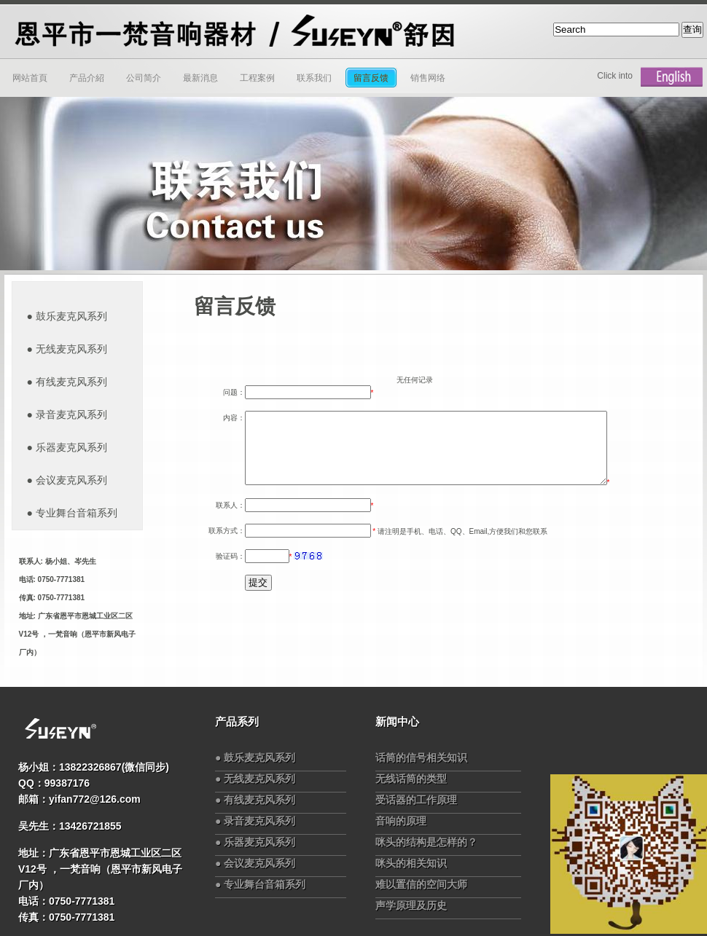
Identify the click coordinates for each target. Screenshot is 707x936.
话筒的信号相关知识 (421, 757)
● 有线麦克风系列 (255, 800)
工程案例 (257, 78)
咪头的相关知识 (411, 863)
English (671, 77)
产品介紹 (86, 78)
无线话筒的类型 (411, 778)
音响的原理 (400, 821)
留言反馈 (371, 78)
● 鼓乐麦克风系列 (255, 757)
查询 (692, 29)
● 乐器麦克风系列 (255, 842)
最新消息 (200, 78)
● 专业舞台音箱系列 (260, 884)
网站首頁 (29, 78)
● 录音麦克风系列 (255, 821)
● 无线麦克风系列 (255, 778)
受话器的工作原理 (416, 800)
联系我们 (314, 78)
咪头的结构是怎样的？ (426, 842)
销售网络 (427, 78)
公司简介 (143, 78)
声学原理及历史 (411, 905)
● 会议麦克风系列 (255, 863)
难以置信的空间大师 (421, 884)
